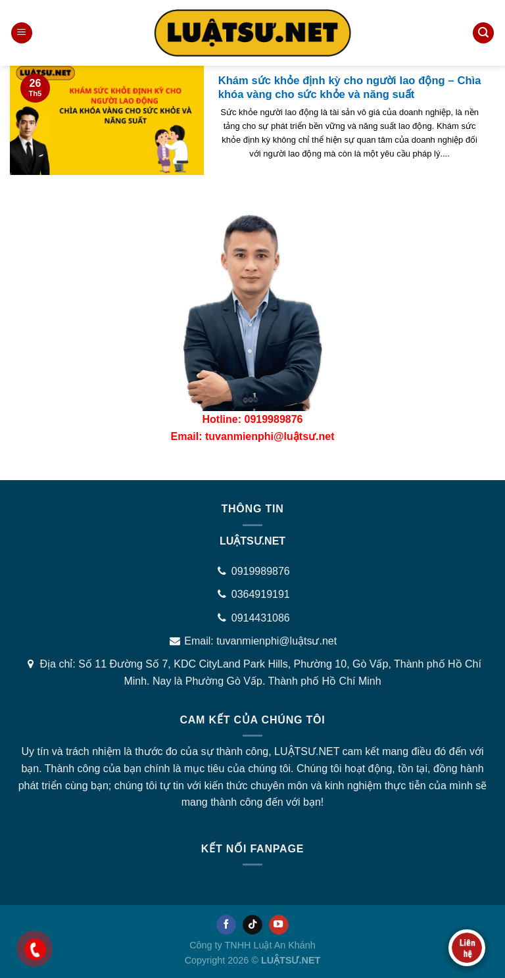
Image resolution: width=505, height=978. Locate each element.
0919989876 (260, 571)
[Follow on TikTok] (252, 925)
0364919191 (260, 594)
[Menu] (21, 33)
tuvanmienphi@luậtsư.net (276, 641)
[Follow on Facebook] (226, 925)
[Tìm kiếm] (483, 33)
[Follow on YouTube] (279, 925)
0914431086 (260, 617)
